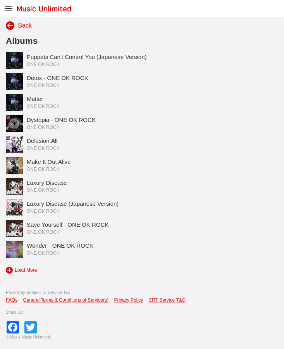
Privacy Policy (128, 300)
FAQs (11, 300)
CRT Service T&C (167, 300)
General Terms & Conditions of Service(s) (65, 300)
